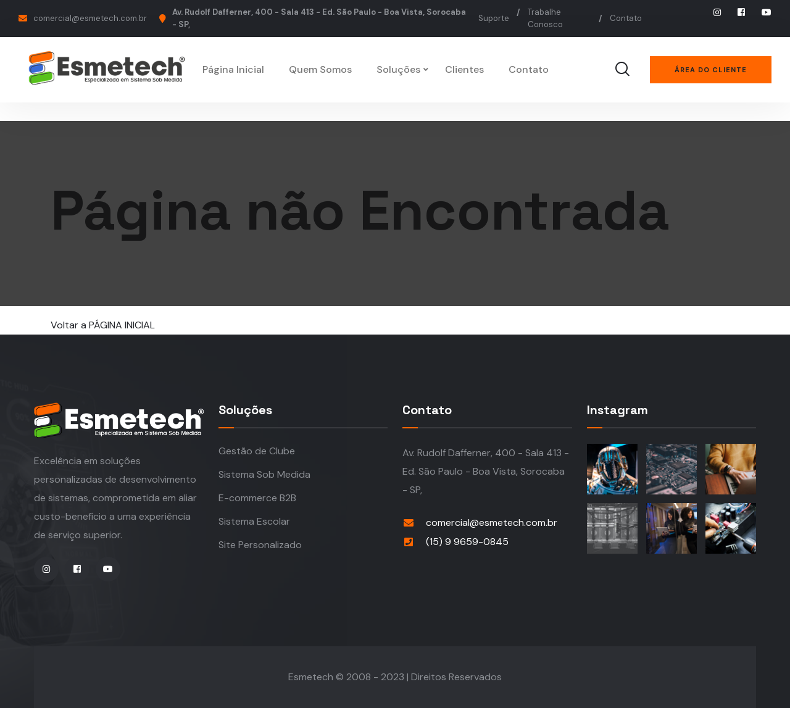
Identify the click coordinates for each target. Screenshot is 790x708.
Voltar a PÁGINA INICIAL (103, 325)
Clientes (464, 69)
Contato (626, 18)
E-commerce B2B (257, 497)
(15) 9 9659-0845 (467, 541)
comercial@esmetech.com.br (90, 18)
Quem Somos (320, 69)
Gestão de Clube (256, 450)
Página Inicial (233, 69)
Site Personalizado (260, 544)
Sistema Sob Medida (264, 474)
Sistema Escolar (254, 521)
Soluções (398, 69)
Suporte (493, 18)
